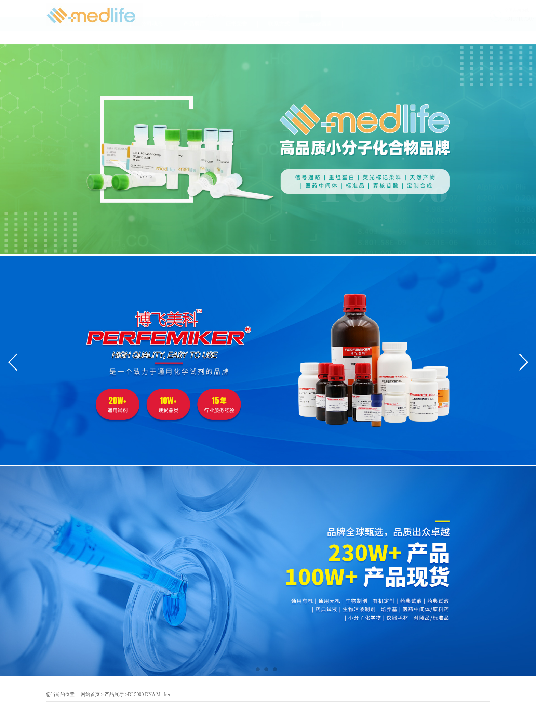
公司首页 (67, 37)
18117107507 (475, 19)
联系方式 (279, 37)
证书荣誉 (236, 37)
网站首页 (90, 694)
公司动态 (152, 37)
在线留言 (321, 37)
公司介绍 (109, 37)
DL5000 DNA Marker (149, 694)
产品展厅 (194, 37)
